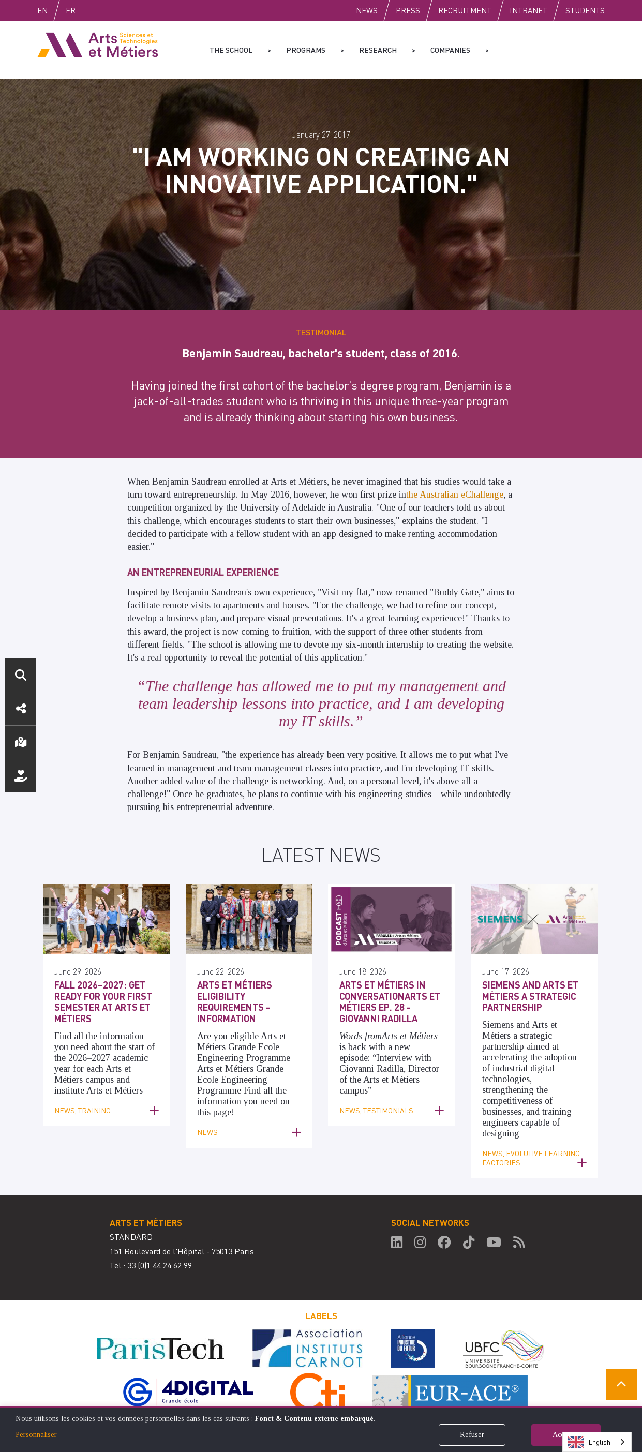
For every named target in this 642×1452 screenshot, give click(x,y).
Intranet (528, 10)
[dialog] (321, 1429)
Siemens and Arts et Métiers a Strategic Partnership (530, 996)
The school (231, 49)
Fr (92, 10)
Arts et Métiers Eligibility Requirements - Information (234, 1001)
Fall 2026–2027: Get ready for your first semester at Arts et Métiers (103, 1001)
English (53, 10)
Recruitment (464, 10)
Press (408, 10)
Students (585, 10)
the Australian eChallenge (454, 494)
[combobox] (597, 1442)
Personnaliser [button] (36, 1435)
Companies (450, 49)
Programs (305, 49)
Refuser (472, 1435)
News (367, 10)
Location (20, 742)
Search (20, 675)
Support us (20, 775)
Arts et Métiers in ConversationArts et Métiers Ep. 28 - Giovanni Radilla (389, 1001)
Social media (20, 708)
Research (378, 49)
